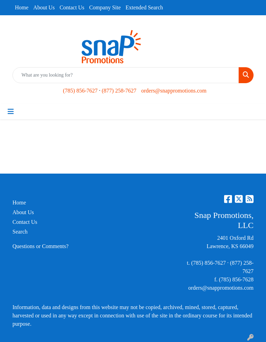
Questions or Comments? (40, 246)
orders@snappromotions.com (173, 91)
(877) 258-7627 (119, 91)
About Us (44, 7)
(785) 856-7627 (80, 91)
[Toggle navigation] (10, 111)
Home (21, 7)
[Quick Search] (125, 75)
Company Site (105, 7)
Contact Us (72, 7)
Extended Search (144, 7)
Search (20, 232)
